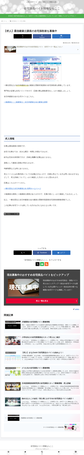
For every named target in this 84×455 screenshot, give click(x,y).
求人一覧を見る (42, 301)
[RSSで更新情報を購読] (46, 264)
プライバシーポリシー (42, 449)
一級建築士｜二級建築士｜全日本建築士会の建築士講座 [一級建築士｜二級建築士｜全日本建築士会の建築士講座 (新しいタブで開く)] (26, 102)
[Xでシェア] (23, 36)
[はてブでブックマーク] (61, 36)
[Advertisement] (42, 119)
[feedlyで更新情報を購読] (42, 264)
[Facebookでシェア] (42, 36)
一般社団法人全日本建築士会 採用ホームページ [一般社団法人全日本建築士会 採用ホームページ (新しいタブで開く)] (22, 188)
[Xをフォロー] (37, 264)
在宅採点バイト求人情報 (11, 214)
